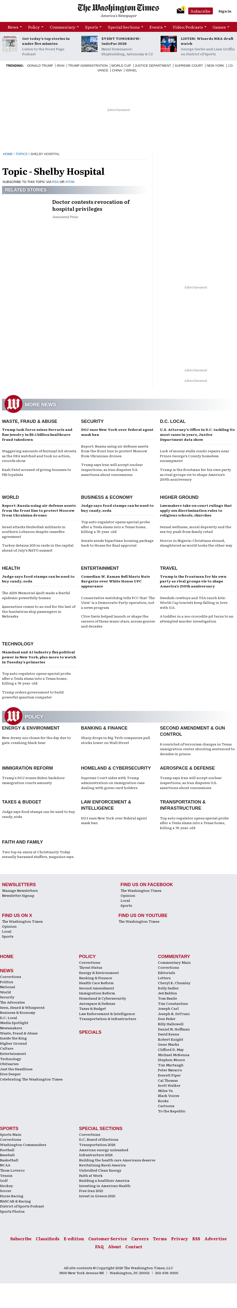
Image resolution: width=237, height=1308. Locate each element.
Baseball (7, 1154)
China (117, 70)
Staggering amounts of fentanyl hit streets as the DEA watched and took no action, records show (39, 455)
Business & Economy (107, 497)
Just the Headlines (16, 1068)
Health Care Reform (96, 982)
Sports (91, 27)
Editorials (166, 972)
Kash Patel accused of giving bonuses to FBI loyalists (36, 472)
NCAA (5, 1164)
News (13, 27)
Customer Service (107, 1239)
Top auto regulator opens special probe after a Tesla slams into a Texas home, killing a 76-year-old (115, 526)
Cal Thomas (168, 1080)
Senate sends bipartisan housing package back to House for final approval (117, 543)
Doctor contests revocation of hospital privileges (91, 205)
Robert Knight (170, 1039)
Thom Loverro (12, 1170)
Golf (3, 1180)
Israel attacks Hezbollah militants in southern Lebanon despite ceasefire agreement (33, 531)
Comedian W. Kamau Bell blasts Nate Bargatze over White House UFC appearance (115, 581)
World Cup (121, 65)
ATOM (69, 182)
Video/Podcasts (188, 27)
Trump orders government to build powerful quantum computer (33, 694)
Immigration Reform (27, 768)
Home (8, 154)
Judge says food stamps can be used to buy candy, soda (117, 508)
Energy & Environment (31, 728)
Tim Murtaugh (171, 1064)
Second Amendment (96, 987)
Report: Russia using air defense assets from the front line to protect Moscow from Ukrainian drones (114, 451)
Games (219, 27)
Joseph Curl (168, 1008)
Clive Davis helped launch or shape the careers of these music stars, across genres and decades (118, 621)
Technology (18, 643)
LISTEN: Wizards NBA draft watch (207, 41)
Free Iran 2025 (91, 1190)
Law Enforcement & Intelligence (107, 1013)
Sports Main (10, 1134)
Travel (169, 568)
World (10, 497)
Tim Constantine (173, 1003)
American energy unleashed (103, 1149)
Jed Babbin (167, 992)
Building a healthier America (104, 1180)
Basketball (9, 1159)
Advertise (215, 1239)
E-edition (74, 1239)
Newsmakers (11, 1027)
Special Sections (124, 27)
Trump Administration (88, 65)
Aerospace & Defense (187, 768)
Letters (164, 977)
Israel (131, 70)
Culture (6, 1048)
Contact (133, 1247)
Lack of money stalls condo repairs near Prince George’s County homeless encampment (194, 455)
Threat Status (90, 967)
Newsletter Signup (18, 895)
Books (163, 1100)
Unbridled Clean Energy (100, 1170)
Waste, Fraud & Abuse (29, 421)
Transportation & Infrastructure (107, 1018)
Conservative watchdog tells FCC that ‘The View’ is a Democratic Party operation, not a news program (118, 602)
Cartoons (166, 1105)
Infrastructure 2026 (96, 1154)
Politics (6, 981)
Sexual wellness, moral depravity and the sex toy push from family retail (195, 529)
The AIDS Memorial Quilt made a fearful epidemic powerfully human (36, 595)
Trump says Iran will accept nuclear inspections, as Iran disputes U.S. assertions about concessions (112, 469)
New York (215, 65)
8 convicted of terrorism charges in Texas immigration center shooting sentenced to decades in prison (197, 748)
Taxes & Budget (21, 801)
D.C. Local (173, 421)
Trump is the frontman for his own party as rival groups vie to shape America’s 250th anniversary (195, 474)
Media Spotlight (14, 1022)
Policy (34, 27)
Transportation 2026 (97, 1144)
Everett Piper (169, 1075)
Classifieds (47, 1239)
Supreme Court (189, 65)
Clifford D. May (171, 1049)
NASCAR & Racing (15, 1200)
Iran (60, 65)
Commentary (62, 27)
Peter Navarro (170, 1069)
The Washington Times (141, 890)
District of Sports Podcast (22, 1205)
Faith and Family (22, 842)
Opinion (128, 895)
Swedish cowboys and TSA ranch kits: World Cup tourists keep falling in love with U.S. (194, 602)
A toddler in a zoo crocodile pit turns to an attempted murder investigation (197, 619)
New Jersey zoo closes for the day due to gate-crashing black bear (36, 740)
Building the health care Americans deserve (117, 1159)
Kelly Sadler (168, 987)
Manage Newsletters (20, 890)
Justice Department (153, 65)
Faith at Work (91, 1175)
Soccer (5, 1190)
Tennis (6, 1175)
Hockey (6, 1185)
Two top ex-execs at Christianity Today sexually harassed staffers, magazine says (38, 854)
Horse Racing (11, 1195)
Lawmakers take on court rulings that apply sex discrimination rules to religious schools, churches (196, 510)
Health (11, 568)
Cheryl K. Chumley (174, 982)
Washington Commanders (23, 1144)
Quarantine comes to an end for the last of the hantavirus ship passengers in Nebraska (38, 611)
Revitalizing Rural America (102, 1164)
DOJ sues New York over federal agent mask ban (117, 432)
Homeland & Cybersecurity (116, 768)
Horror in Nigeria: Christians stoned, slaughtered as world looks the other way (196, 543)
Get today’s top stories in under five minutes (46, 41)
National (7, 986)
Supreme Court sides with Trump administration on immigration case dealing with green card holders (113, 782)
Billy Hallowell (171, 1023)
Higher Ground (179, 497)
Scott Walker (169, 1085)
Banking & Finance (104, 728)
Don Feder (167, 1018)
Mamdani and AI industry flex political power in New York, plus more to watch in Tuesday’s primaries (39, 656)
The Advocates (12, 1002)
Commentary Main (174, 962)
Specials (90, 1032)
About (114, 1247)
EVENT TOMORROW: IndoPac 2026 (121, 41)
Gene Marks (168, 1044)
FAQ (99, 1247)
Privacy (179, 1239)
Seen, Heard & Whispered (22, 1007)
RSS (55, 182)
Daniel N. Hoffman (174, 1028)
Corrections (10, 976)
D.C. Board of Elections (98, 1139)
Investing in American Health (105, 1185)
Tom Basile (167, 998)
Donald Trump (40, 65)
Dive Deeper (10, 1073)
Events (156, 27)
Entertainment (100, 568)
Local (125, 900)
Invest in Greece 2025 (97, 1195)
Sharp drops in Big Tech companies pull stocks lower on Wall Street (115, 740)
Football (7, 1149)
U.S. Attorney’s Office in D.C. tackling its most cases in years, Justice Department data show (197, 434)
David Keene (168, 1033)
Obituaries (9, 1063)
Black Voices (168, 1095)
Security (92, 421)
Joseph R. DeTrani (174, 1013)
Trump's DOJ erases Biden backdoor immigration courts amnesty (33, 780)
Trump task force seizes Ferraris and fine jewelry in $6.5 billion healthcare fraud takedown (37, 434)
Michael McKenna (174, 1054)
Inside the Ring (13, 1037)
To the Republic (172, 1110)
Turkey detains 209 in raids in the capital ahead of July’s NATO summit (38, 548)
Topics (22, 154)
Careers (140, 1239)
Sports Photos (12, 1211)
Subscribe (200, 11)
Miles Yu (165, 1090)
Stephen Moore (171, 1059)
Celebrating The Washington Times (31, 1079)
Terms (160, 1239)
